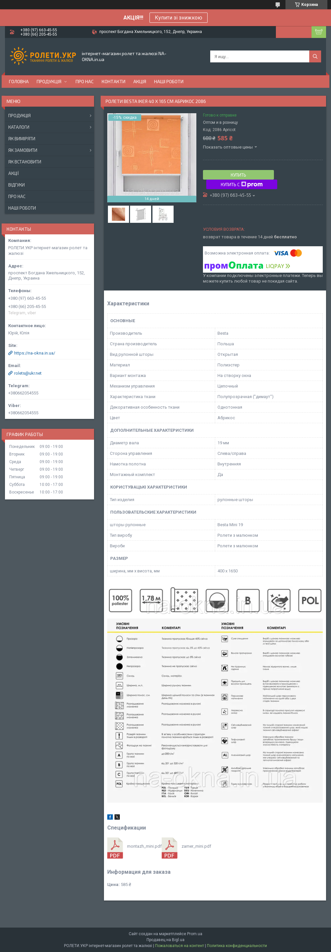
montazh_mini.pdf (144, 846)
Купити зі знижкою (178, 18)
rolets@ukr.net (28, 373)
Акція (139, 81)
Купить (238, 175)
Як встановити (24, 161)
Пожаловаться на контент (179, 945)
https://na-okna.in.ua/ (34, 353)
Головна (19, 81)
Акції (13, 173)
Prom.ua (194, 934)
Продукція (49, 81)
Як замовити (22, 150)
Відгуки (16, 184)
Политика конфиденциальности (237, 945)
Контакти (113, 81)
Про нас (85, 81)
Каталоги (18, 127)
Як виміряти (21, 138)
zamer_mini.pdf (196, 846)
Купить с (242, 184)
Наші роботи (168, 81)
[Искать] (315, 56)
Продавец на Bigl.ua (165, 939)
